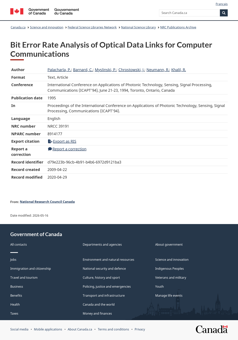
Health (15, 304)
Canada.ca (18, 27)
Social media (19, 329)
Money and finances (97, 313)
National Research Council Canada (47, 201)
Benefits (16, 295)
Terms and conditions (113, 329)
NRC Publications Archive (178, 27)
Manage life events (169, 295)
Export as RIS (62, 141)
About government (169, 244)
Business (16, 286)
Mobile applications (48, 329)
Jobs (13, 259)
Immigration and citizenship (30, 268)
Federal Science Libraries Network (92, 27)
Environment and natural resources (108, 259)
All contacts (18, 244)
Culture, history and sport (101, 277)
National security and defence (104, 268)
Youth (159, 286)
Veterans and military (170, 277)
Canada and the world (99, 304)
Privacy (140, 329)
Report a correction (67, 148)
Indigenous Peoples (169, 268)
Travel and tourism (24, 277)
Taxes (14, 313)
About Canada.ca (80, 329)
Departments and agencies (102, 244)
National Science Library (138, 27)
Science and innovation (46, 27)
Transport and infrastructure (104, 295)
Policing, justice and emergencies (107, 286)
